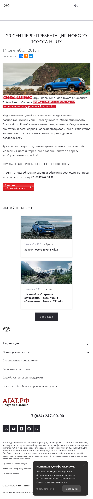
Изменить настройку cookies (17, 468)
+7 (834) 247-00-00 (46, 415)
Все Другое (46, 316)
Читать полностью (45, 488)
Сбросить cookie (11, 473)
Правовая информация (15, 463)
